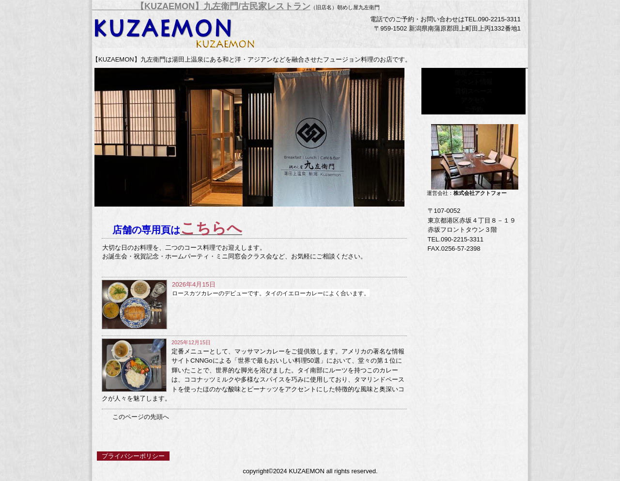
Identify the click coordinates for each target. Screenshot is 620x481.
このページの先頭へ (140, 417)
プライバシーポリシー (133, 456)
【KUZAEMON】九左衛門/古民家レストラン (201, 6)
